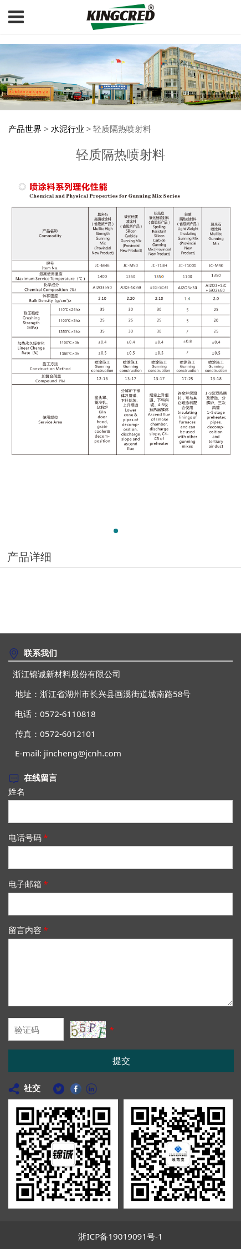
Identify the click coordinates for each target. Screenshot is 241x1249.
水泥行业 (67, 128)
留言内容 (28, 929)
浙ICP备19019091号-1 (120, 1236)
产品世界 (25, 128)
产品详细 (29, 556)
